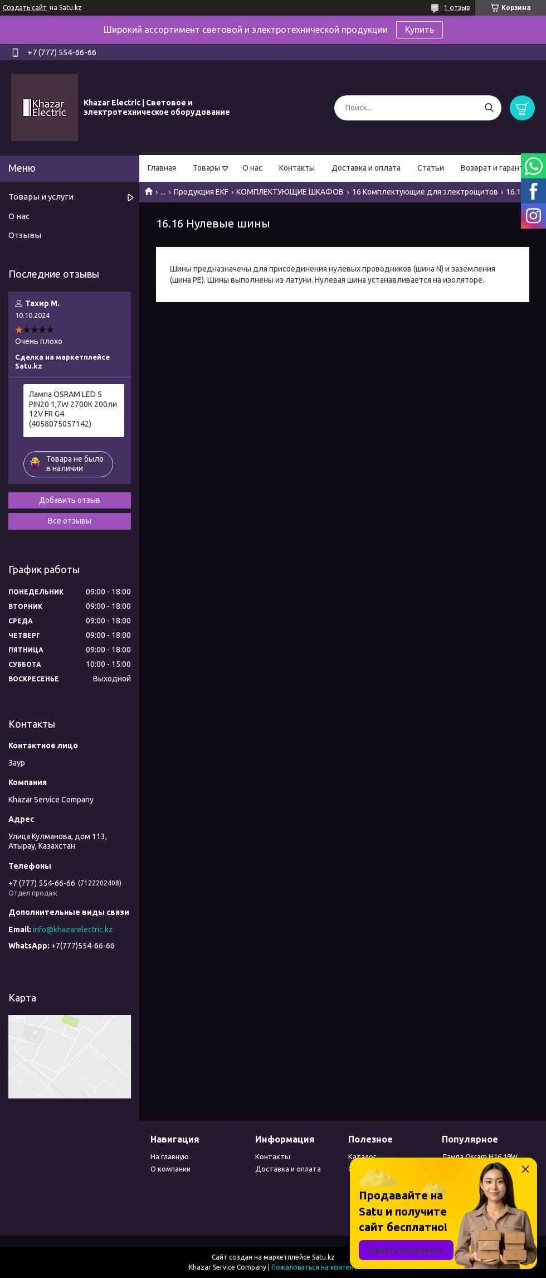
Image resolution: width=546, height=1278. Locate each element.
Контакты (297, 167)
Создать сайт (25, 7)
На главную (169, 1156)
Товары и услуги (41, 196)
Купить (419, 30)
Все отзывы (69, 520)
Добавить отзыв (69, 500)
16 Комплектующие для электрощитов (425, 191)
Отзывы (24, 235)
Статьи (430, 167)
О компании (170, 1169)
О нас (252, 167)
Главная (162, 167)
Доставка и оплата (366, 167)
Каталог (362, 1156)
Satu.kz (323, 1257)
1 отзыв (457, 7)
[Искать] (488, 107)
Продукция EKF (201, 191)
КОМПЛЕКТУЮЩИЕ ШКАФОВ (290, 191)
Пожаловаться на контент (314, 1267)
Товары (206, 167)
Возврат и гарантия (496, 167)
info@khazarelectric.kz (73, 929)
